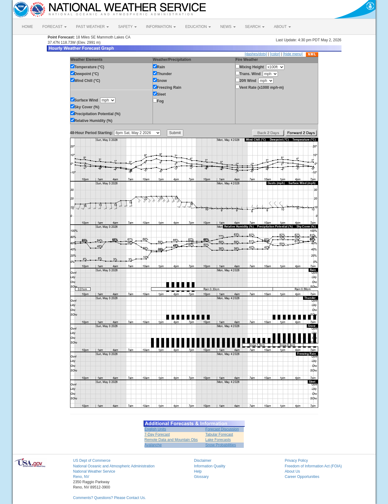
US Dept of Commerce (92, 460)
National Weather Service (94, 471)
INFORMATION (161, 27)
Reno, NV (81, 477)
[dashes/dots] (256, 54)
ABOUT (282, 27)
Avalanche (153, 445)
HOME (27, 27)
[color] (275, 54)
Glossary (201, 477)
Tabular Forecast (219, 434)
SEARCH (255, 27)
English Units (155, 429)
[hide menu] (293, 54)
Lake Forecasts (218, 440)
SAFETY (127, 27)
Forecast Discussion (222, 429)
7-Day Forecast (157, 434)
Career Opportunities (302, 477)
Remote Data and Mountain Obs (171, 440)
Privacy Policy (296, 460)
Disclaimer (203, 460)
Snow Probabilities (220, 445)
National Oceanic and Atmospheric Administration (114, 466)
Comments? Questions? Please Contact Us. (109, 498)
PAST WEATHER (92, 27)
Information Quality (209, 466)
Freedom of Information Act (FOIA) (313, 466)
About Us (292, 471)
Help (198, 471)
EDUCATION (198, 27)
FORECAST (54, 27)
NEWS (227, 27)
